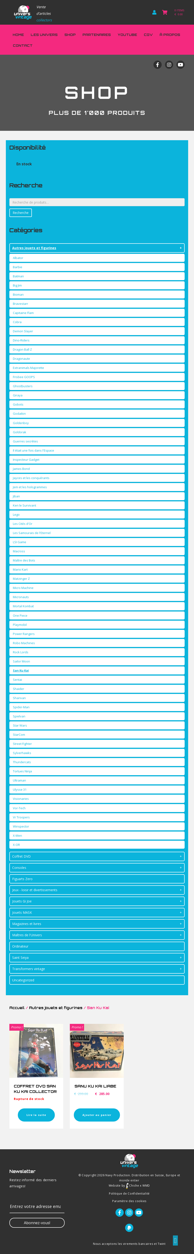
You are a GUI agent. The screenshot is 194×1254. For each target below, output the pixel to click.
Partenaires (96, 35)
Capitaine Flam (23, 313)
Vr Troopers (21, 817)
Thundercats (22, 762)
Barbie (17, 267)
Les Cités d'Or (22, 524)
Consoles (19, 867)
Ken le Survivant (24, 505)
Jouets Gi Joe (22, 901)
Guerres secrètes (25, 441)
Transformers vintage (28, 969)
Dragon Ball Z (22, 349)
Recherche (21, 212)
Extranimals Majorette (28, 368)
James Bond (21, 469)
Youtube (127, 35)
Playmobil (20, 625)
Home (18, 35)
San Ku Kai (21, 670)
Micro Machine (23, 588)
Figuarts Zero (22, 879)
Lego (16, 514)
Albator (18, 258)
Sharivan (19, 698)
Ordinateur (20, 946)
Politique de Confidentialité (129, 1194)
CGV (148, 35)
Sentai (17, 679)
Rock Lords (20, 652)
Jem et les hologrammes (30, 487)
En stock (24, 163)
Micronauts (21, 597)
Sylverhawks (22, 753)
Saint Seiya (20, 957)
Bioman (18, 294)
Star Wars (20, 725)
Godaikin (19, 413)
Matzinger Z (21, 579)
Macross (19, 551)
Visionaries (21, 799)
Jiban (16, 496)
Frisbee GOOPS (24, 377)
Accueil (17, 1008)
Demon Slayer (23, 331)
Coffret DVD (21, 856)
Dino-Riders (21, 340)
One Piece (20, 615)
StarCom (19, 734)
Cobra (17, 322)
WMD (146, 1186)
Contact (23, 45)
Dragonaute (21, 358)
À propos (170, 35)
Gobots (18, 404)
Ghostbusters (23, 386)
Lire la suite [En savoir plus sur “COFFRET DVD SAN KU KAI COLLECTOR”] (36, 1115)
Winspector (21, 826)
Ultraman (19, 780)
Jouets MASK (22, 912)
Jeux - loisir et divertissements (34, 890)
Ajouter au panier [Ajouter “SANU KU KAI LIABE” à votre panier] (97, 1115)
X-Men (17, 835)
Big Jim (17, 285)
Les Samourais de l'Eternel (32, 533)
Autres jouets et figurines (34, 248)
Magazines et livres (26, 923)
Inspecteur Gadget (26, 459)
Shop (70, 35)
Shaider (18, 689)
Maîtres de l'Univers (27, 935)
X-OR (16, 845)
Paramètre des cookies (129, 1201)
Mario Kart (20, 569)
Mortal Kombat (23, 606)
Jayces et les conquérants (31, 478)
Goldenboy (21, 423)
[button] (37, 1223)
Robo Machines (24, 643)
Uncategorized (23, 980)
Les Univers (44, 35)
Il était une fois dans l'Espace (33, 450)
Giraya (17, 395)
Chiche (132, 1186)
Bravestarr (20, 304)
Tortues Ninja (22, 771)
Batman (18, 276)
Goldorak (19, 432)
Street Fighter (22, 744)
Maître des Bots (24, 560)
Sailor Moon (21, 661)
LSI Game (19, 542)
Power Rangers (24, 634)
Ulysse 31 (19, 789)
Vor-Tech (19, 808)
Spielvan (19, 716)
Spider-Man (21, 707)
